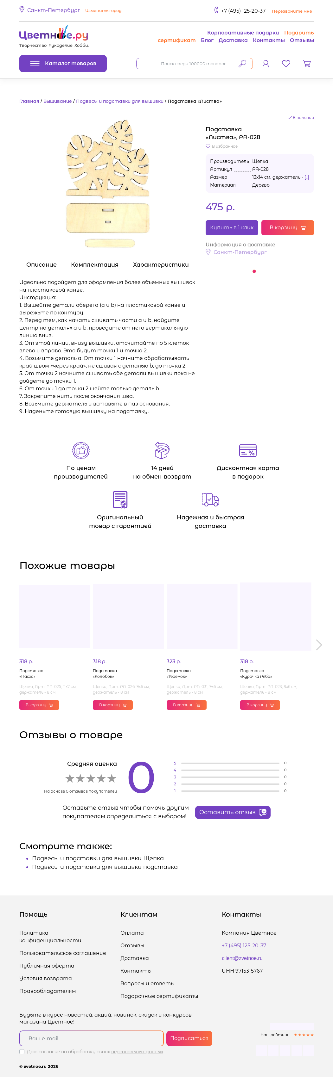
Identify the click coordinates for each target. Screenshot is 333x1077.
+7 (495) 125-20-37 (243, 11)
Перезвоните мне (292, 11)
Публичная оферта (46, 966)
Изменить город (103, 10)
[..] (306, 177)
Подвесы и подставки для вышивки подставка (105, 866)
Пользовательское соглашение (62, 953)
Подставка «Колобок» (105, 673)
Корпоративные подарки (243, 33)
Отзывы (302, 40)
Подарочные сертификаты (159, 996)
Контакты (269, 40)
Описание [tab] (41, 264)
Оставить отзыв (232, 812)
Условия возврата (45, 978)
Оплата (132, 933)
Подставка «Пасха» (31, 673)
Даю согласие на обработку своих (95, 1052)
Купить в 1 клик (231, 228)
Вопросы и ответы (147, 984)
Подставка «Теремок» (179, 673)
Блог (207, 40)
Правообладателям (47, 991)
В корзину (288, 228)
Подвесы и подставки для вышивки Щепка (98, 858)
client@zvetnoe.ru (242, 958)
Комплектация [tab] (94, 264)
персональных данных (137, 1052)
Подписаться (189, 1038)
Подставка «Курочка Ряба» (256, 673)
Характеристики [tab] (161, 264)
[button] (71, 11)
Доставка (233, 40)
